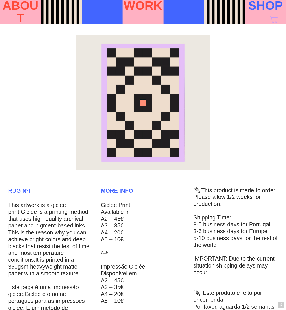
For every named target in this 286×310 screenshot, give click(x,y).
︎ (274, 19)
